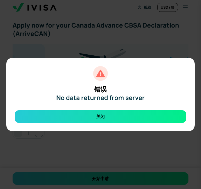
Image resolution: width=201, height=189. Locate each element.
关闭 (100, 116)
